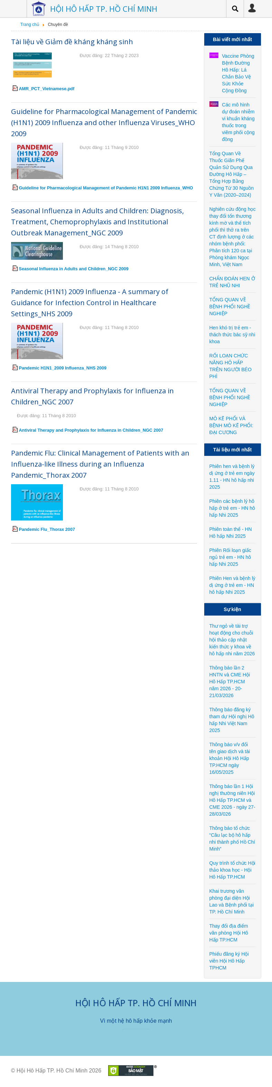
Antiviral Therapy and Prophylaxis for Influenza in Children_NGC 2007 (91, 430)
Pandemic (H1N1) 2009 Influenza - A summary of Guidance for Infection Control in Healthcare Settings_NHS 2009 (89, 302)
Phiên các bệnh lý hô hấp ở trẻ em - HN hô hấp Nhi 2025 (232, 508)
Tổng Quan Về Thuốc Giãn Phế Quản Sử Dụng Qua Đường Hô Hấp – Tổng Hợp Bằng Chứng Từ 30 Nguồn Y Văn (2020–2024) (231, 174)
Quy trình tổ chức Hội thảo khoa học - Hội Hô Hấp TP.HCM (232, 870)
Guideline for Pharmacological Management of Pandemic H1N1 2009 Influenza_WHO (106, 188)
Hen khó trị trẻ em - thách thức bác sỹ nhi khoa (232, 334)
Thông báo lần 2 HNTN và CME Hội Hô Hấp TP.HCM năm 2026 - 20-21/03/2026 (229, 681)
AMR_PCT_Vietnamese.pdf (47, 88)
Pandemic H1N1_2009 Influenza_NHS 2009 (62, 368)
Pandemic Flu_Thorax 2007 (47, 529)
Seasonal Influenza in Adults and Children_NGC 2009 (74, 268)
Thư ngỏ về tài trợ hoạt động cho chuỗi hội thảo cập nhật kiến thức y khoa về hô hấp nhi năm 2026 (232, 639)
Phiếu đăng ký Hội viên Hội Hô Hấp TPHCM (229, 961)
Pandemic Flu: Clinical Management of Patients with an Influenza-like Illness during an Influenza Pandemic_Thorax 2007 (100, 464)
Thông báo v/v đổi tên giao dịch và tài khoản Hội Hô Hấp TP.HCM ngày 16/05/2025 (229, 758)
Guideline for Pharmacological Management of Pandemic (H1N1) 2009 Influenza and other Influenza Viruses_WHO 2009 (104, 122)
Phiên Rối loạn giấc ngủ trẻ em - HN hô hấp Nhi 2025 (230, 557)
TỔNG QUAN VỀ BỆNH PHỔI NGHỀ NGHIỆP (230, 306)
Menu (16, 8)
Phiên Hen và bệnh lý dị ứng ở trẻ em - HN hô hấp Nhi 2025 (232, 585)
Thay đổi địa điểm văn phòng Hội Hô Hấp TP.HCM (228, 933)
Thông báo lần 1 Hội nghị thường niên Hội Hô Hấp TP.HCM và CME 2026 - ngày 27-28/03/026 (232, 800)
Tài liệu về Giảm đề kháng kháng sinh (72, 41)
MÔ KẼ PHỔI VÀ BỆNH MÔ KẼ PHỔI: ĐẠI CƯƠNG (231, 425)
